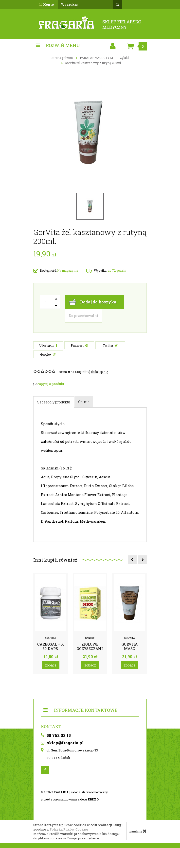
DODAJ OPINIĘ (99, 372)
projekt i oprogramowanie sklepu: (70, 799)
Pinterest (79, 345)
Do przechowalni (83, 315)
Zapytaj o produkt (48, 384)
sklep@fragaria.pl (62, 742)
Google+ (48, 354)
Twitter (110, 345)
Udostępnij (48, 345)
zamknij (138, 831)
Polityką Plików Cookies (69, 829)
